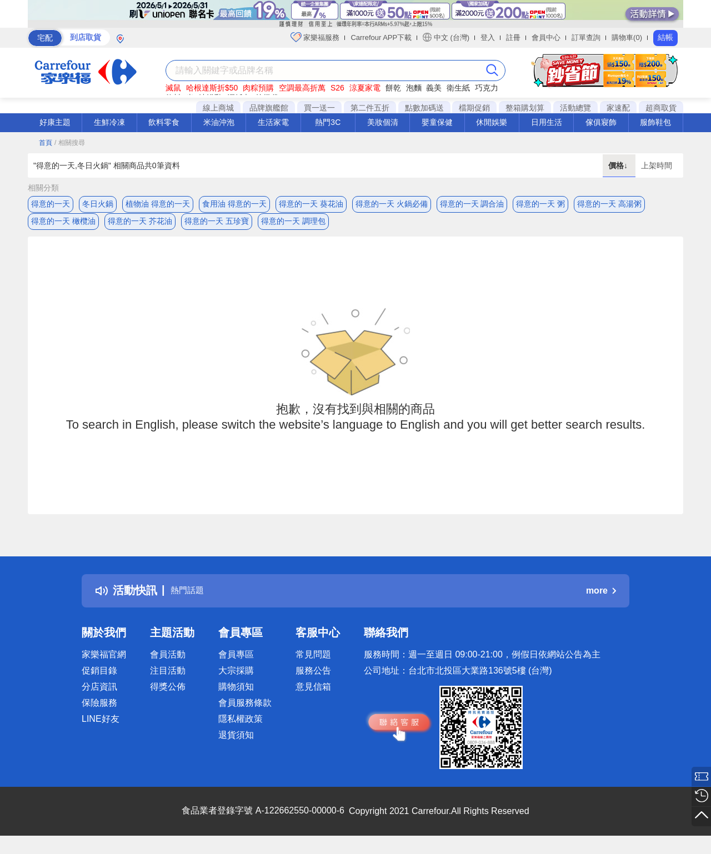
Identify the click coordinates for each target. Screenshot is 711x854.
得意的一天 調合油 (472, 203)
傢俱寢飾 (601, 122)
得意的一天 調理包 (293, 226)
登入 (487, 37)
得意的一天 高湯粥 (609, 203)
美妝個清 (382, 122)
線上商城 (218, 107)
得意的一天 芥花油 (140, 226)
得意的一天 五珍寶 (216, 226)
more (601, 600)
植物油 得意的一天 (158, 203)
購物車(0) (627, 37)
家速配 (618, 107)
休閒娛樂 (491, 122)
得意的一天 (50, 203)
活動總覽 (575, 107)
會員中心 (546, 37)
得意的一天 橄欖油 (63, 226)
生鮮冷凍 (109, 122)
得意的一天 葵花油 (311, 203)
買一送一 (319, 107)
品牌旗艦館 (268, 107)
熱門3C (328, 122)
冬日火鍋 (97, 203)
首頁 (45, 143)
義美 (434, 87)
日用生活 (546, 122)
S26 (337, 87)
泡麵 (414, 87)
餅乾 (393, 87)
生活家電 (273, 122)
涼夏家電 (364, 87)
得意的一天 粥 (540, 203)
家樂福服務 (315, 37)
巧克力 (486, 87)
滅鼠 (173, 87)
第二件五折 (370, 107)
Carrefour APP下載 (381, 37)
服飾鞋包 (655, 122)
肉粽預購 (258, 87)
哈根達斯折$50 (212, 87)
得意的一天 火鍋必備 (392, 203)
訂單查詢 (586, 37)
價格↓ (619, 165)
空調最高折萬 (302, 87)
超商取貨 (661, 107)
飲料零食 (163, 122)
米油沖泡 (218, 122)
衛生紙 (458, 87)
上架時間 (656, 165)
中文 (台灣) (446, 37)
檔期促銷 (474, 107)
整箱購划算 (524, 107)
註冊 (513, 37)
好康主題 (55, 122)
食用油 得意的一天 (234, 203)
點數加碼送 (424, 107)
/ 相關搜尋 (69, 143)
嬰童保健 (437, 122)
